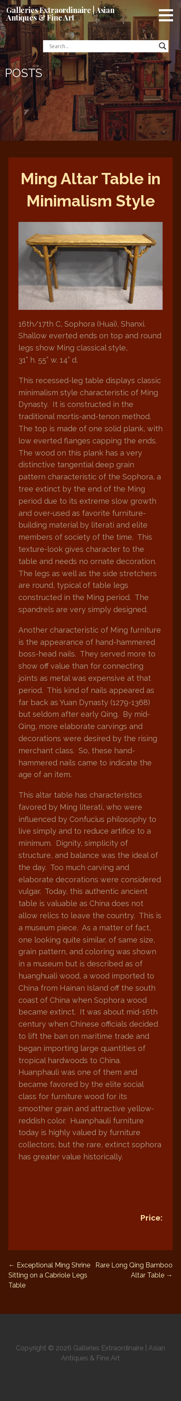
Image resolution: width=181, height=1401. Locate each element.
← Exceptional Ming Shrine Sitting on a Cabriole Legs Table (49, 1275)
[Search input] (102, 46)
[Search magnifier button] (162, 46)
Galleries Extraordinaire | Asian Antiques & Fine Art (60, 14)
